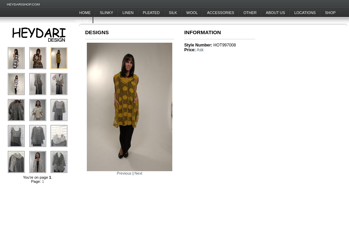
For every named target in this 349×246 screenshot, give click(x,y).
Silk (173, 13)
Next (139, 173)
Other (250, 13)
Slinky (106, 13)
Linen (127, 13)
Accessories (220, 13)
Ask (200, 49)
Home (85, 13)
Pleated (152, 13)
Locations (305, 13)
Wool (192, 13)
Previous (124, 173)
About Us (275, 13)
